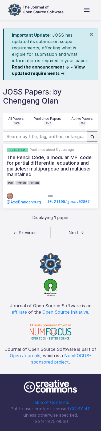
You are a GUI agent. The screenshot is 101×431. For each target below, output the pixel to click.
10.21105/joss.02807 (68, 202)
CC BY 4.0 (80, 408)
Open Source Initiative (65, 312)
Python (21, 182)
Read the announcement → (40, 67)
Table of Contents (50, 402)
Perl (10, 182)
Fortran (34, 182)
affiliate (19, 312)
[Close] (91, 34)
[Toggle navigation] (86, 10)
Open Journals (25, 355)
